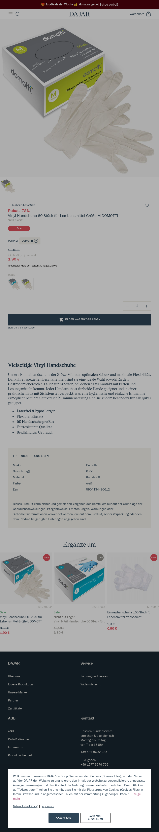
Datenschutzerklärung (25, 806)
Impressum (48, 806)
